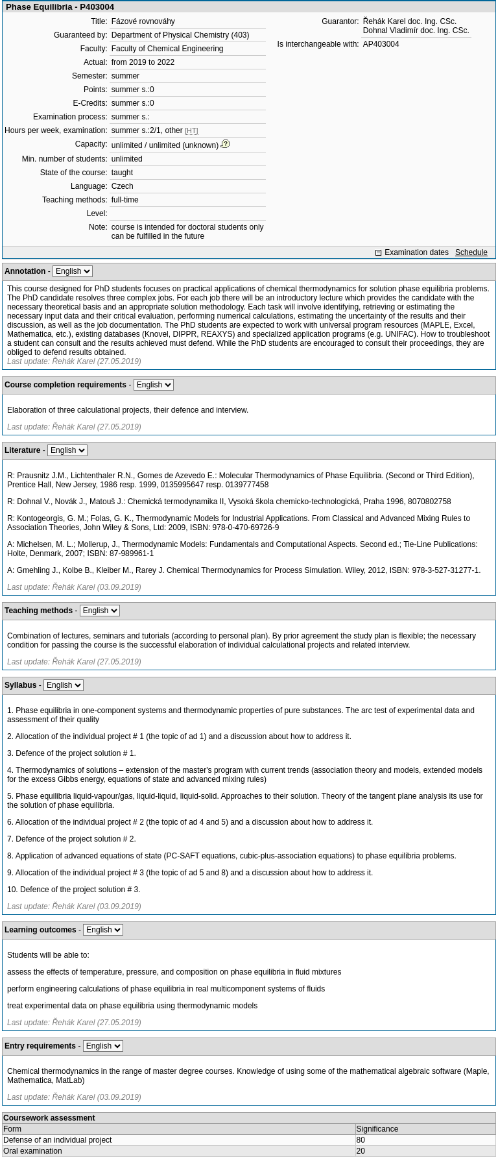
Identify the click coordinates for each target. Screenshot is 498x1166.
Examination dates (417, 252)
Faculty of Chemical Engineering (168, 48)
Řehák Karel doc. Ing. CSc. (410, 21)
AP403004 (381, 44)
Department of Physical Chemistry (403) (181, 35)
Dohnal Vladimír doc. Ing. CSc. (416, 30)
